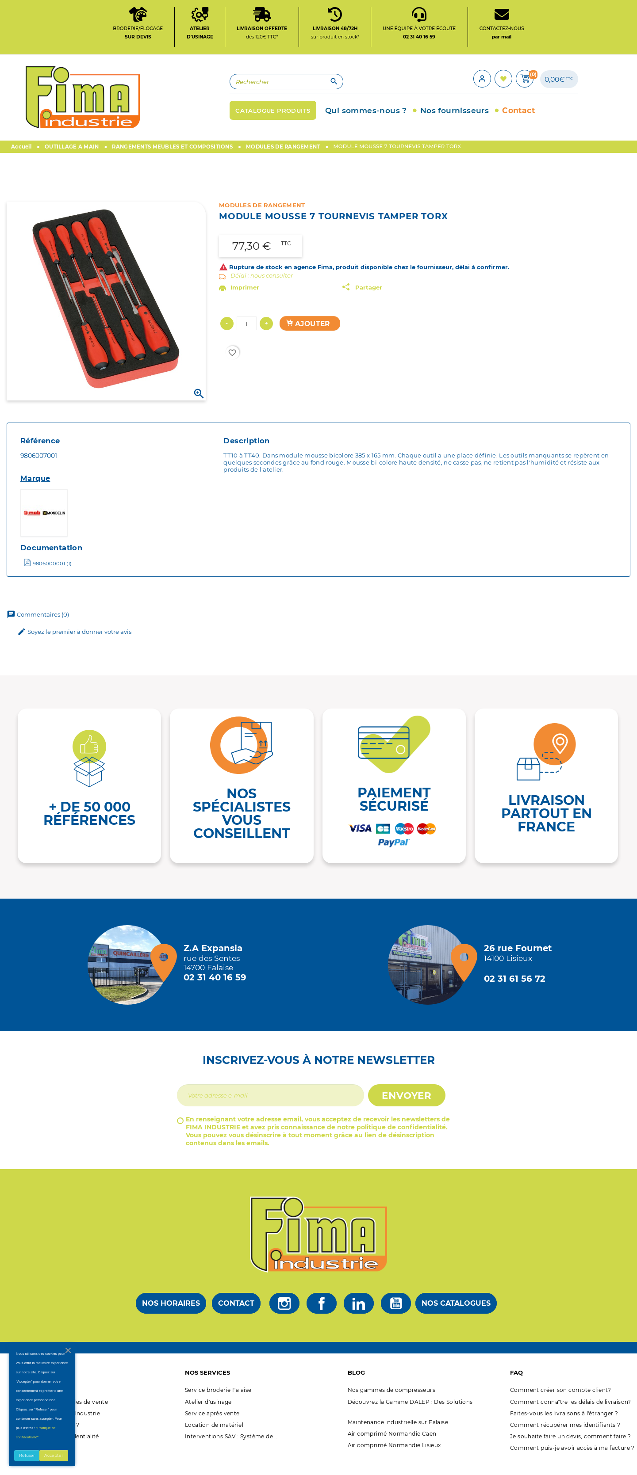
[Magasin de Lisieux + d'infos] (430, 978)
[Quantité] (247, 336)
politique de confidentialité (401, 1140)
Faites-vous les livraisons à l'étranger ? (564, 1426)
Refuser (27, 1455)
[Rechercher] (219, 91)
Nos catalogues (456, 1316)
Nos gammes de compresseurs (391, 1403)
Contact (236, 1316)
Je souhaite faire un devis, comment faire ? (570, 1449)
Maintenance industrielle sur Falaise (398, 1435)
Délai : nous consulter (261, 288)
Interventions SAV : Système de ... (232, 1449)
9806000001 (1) (52, 576)
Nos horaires (171, 1316)
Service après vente (212, 1426)
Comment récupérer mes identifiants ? (565, 1438)
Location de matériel (214, 1438)
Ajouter (308, 336)
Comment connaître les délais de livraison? (570, 1414)
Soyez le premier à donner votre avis (74, 645)
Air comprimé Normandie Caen (392, 1446)
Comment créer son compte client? (560, 1403)
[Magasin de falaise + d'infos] (130, 978)
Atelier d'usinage (208, 1414)
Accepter (53, 1455)
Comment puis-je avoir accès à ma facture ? (572, 1461)
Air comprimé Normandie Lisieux (394, 1458)
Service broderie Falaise (218, 1403)
